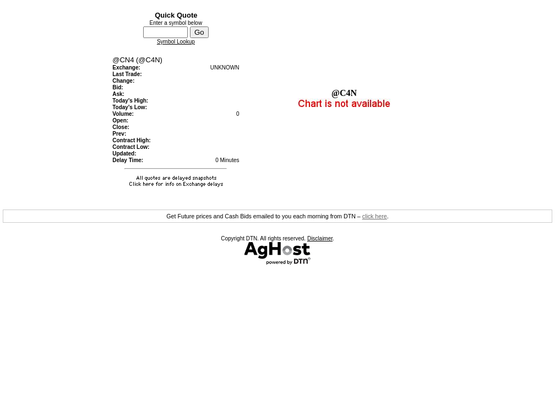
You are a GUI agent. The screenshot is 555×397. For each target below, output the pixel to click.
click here (374, 216)
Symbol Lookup (176, 42)
